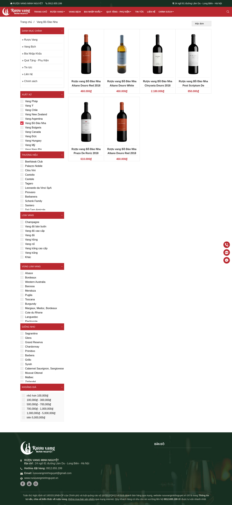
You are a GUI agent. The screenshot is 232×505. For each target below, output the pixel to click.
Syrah (26, 364)
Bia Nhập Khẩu (92, 12)
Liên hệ (151, 12)
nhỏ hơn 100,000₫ (35, 395)
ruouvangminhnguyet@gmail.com (52, 473)
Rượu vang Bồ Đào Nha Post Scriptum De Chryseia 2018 (193, 85)
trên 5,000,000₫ (33, 417)
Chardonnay (29, 346)
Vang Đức (28, 136)
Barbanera (28, 196)
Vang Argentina (31, 118)
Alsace (26, 273)
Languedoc (29, 317)
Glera (25, 337)
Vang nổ (27, 244)
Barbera (27, 355)
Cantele (27, 179)
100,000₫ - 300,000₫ (36, 400)
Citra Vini (28, 170)
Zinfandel (28, 381)
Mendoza (28, 290)
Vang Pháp (29, 101)
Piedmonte (29, 321)
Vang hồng (29, 239)
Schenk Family (31, 201)
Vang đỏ (27, 235)
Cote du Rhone (31, 312)
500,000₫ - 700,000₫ (36, 404)
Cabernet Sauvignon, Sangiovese (42, 368)
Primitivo (27, 351)
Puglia (26, 295)
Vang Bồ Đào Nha (47, 22)
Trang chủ (40, 12)
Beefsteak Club (31, 161)
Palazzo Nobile (31, 166)
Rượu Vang (56, 12)
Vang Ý (26, 105)
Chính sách (165, 12)
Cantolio (27, 174)
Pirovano (27, 192)
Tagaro (26, 183)
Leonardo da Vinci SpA (36, 187)
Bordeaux (28, 277)
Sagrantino (29, 333)
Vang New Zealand (33, 114)
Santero (27, 205)
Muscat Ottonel (31, 372)
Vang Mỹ (27, 145)
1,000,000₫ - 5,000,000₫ (39, 413)
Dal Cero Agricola (32, 209)
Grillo (25, 359)
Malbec (27, 377)
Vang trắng (29, 252)
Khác (25, 257)
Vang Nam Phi (31, 149)
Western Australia (32, 281)
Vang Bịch (75, 12)
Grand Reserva (31, 342)
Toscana (27, 299)
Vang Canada (30, 131)
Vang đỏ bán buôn (33, 226)
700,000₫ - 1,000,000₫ (37, 408)
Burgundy (28, 303)
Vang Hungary (31, 140)
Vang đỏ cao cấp (32, 230)
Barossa (27, 286)
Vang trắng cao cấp (34, 248)
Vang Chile (29, 110)
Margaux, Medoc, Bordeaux (38, 308)
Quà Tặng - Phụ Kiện (118, 12)
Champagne (29, 222)
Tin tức (139, 12)
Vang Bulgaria (30, 127)
